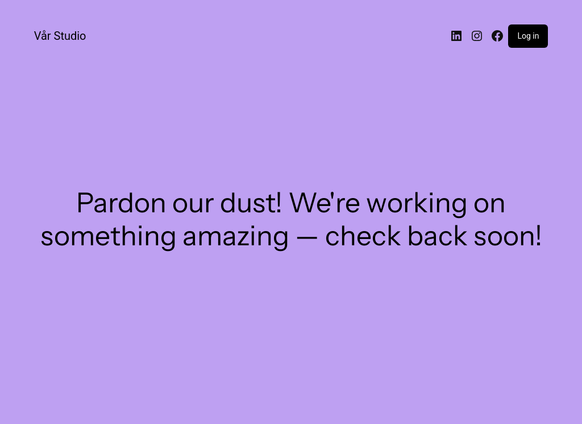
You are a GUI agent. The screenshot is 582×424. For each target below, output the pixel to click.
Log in (528, 35)
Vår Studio (60, 36)
